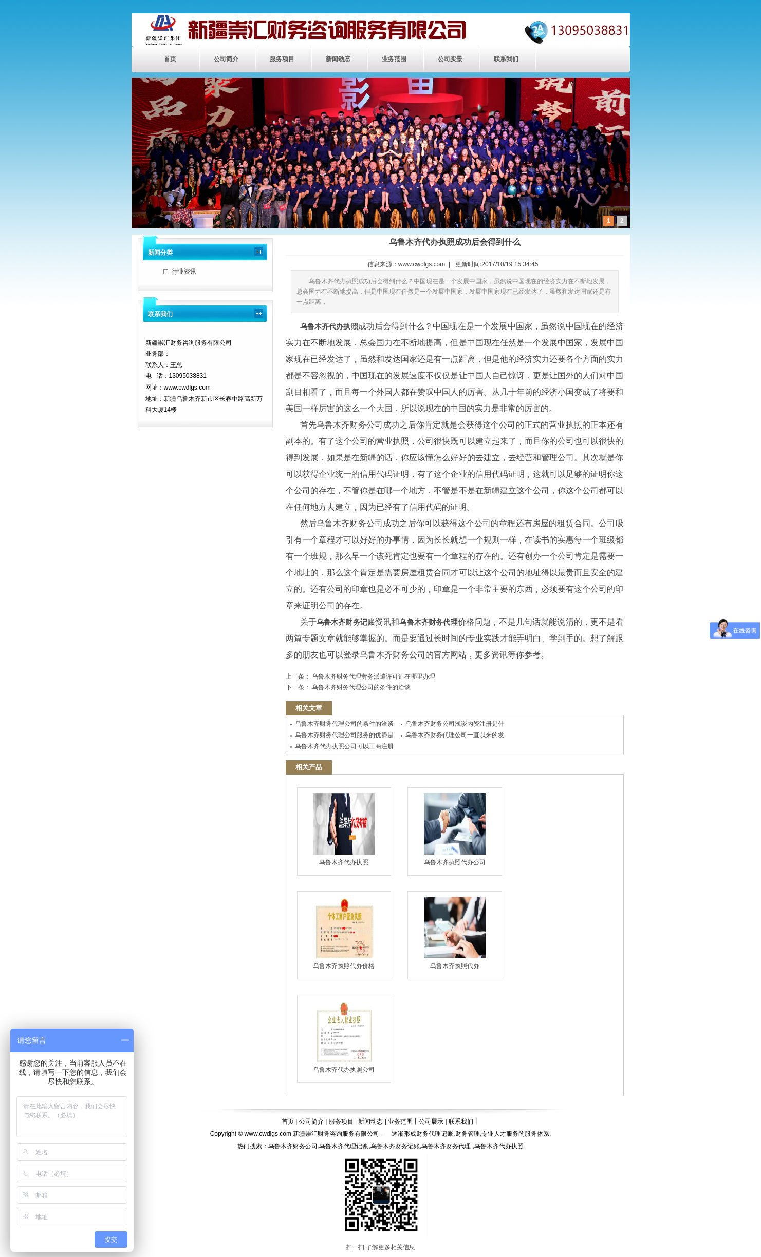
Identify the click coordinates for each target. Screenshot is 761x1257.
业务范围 (394, 59)
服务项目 (282, 59)
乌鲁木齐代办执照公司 (344, 1036)
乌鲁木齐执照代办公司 (455, 829)
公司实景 (450, 59)
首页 (170, 59)
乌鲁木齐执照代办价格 (344, 933)
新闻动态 (338, 59)
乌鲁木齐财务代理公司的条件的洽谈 (360, 687)
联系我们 (506, 59)
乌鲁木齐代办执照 (344, 829)
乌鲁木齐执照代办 (455, 933)
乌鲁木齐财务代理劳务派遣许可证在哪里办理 (372, 676)
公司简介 (226, 59)
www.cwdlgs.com (421, 264)
